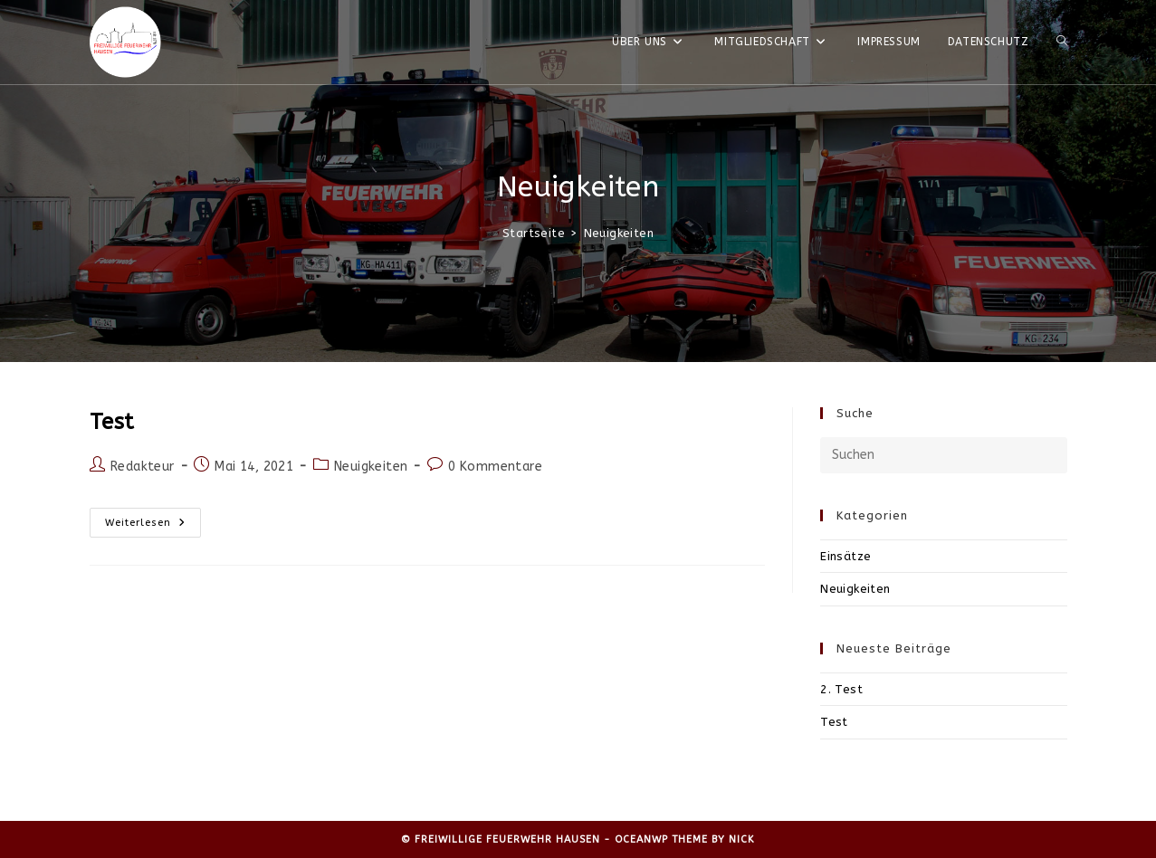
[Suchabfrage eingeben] (943, 455)
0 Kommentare (495, 466)
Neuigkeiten (619, 233)
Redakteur (142, 466)
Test (112, 421)
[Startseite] (533, 233)
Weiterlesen (153, 522)
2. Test (841, 689)
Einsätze (845, 556)
